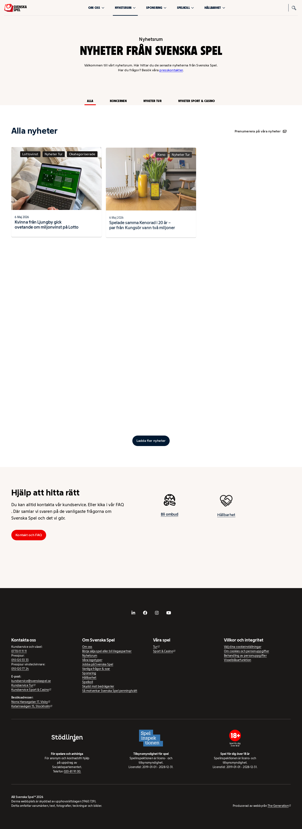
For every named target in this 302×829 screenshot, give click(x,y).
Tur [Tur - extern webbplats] (155, 647)
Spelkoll (185, 8)
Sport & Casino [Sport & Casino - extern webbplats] (163, 651)
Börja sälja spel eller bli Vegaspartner (107, 651)
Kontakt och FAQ (29, 535)
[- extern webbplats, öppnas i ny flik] (133, 613)
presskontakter (171, 70)
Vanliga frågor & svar (96, 669)
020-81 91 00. (72, 771)
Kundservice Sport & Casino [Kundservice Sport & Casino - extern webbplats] (30, 690)
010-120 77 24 (20, 669)
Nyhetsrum (125, 8)
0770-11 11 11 (19, 651)
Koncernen (118, 101)
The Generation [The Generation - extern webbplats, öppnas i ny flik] (278, 806)
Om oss (96, 8)
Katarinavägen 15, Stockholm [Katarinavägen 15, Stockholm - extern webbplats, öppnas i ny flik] (30, 706)
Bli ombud (169, 516)
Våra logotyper (92, 660)
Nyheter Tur (152, 101)
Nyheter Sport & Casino (196, 101)
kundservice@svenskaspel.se (31, 681)
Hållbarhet (214, 8)
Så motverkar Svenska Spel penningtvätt (109, 691)
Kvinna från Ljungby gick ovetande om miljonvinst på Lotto (46, 226)
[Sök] (294, 8)
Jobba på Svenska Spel (97, 664)
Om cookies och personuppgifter (246, 651)
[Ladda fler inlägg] (151, 441)
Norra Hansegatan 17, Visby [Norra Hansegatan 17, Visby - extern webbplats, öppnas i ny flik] (29, 702)
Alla (90, 101)
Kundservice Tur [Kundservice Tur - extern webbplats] (22, 685)
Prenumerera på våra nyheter (260, 131)
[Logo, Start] (15, 8)
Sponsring (156, 8)
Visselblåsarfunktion (237, 660)
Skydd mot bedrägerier (98, 686)
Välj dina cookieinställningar (242, 647)
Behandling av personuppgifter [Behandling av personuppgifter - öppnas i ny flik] (245, 655)
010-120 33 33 (20, 660)
